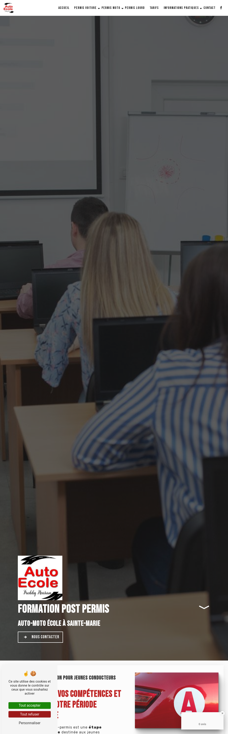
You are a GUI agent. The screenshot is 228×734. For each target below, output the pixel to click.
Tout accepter (30, 705)
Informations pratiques (181, 8)
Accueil (63, 8)
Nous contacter (40, 637)
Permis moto (111, 8)
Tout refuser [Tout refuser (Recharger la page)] (29, 714)
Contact (210, 8)
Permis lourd (135, 8)
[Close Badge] (222, 713)
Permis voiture (85, 8)
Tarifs (154, 8)
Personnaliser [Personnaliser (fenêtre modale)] (30, 723)
